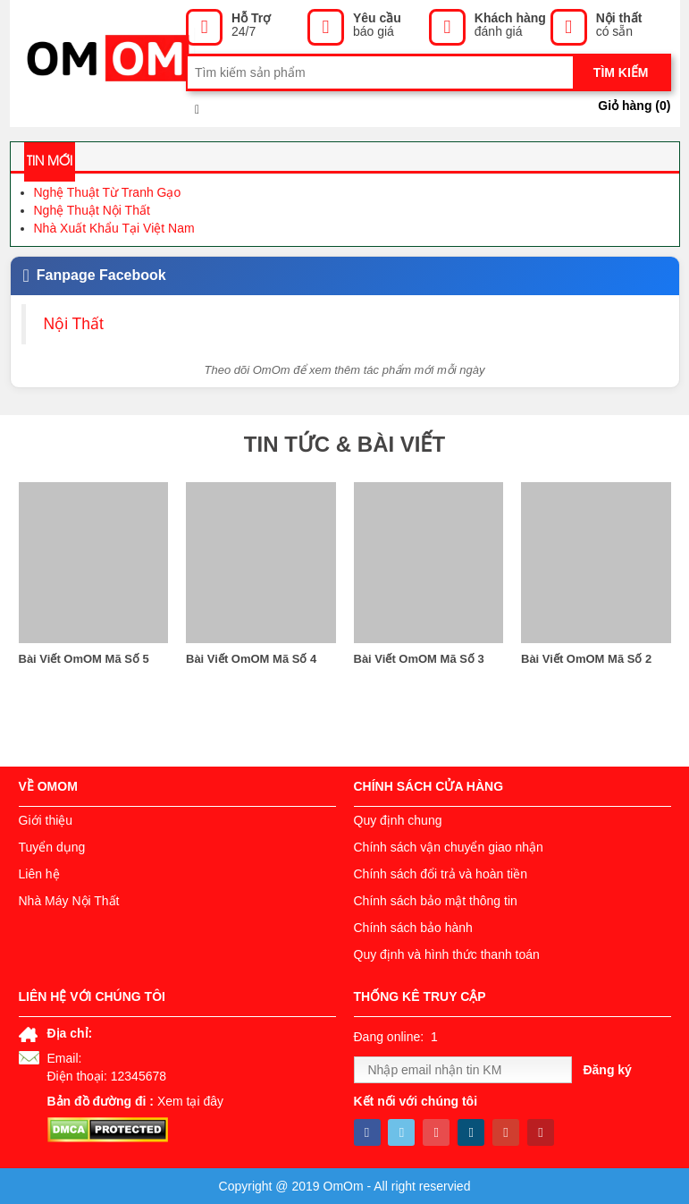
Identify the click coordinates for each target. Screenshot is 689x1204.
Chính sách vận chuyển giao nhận (448, 847)
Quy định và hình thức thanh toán (447, 954)
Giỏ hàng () (634, 105)
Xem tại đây (190, 1101)
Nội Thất (74, 324)
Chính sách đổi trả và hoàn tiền (440, 874)
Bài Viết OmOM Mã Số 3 (419, 659)
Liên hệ (39, 874)
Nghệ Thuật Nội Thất (92, 210)
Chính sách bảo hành (413, 927)
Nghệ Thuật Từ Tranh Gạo (107, 192)
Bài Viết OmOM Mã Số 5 (84, 659)
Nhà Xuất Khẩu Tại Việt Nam (114, 228)
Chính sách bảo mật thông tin (435, 901)
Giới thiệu (46, 820)
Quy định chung (398, 820)
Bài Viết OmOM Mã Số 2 (586, 659)
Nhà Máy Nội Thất (69, 901)
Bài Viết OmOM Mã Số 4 (251, 659)
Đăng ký (607, 1070)
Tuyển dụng (52, 847)
